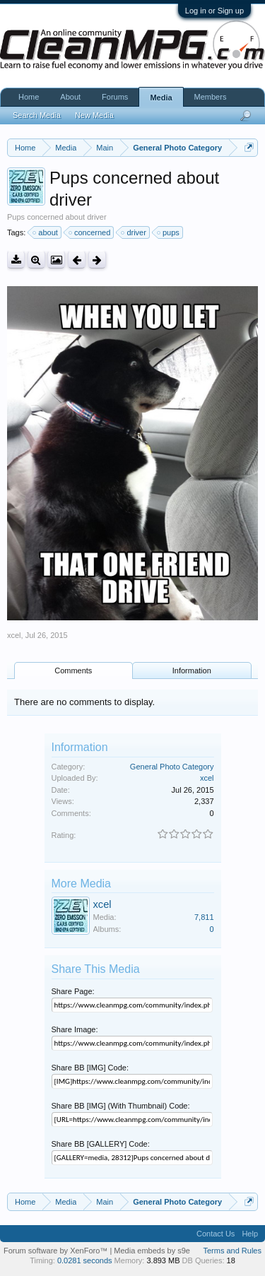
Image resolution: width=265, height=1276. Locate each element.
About (70, 97)
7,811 (204, 917)
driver (134, 232)
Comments (73, 670)
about (46, 232)
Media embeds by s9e (152, 1250)
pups (168, 232)
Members (210, 97)
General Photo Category (172, 766)
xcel (14, 635)
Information (191, 670)
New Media (94, 115)
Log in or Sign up (214, 10)
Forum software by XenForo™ (57, 1250)
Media (161, 97)
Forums (115, 97)
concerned (90, 232)
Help (250, 1233)
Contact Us (215, 1233)
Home (28, 97)
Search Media (37, 115)
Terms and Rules (232, 1250)
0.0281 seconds (84, 1260)
